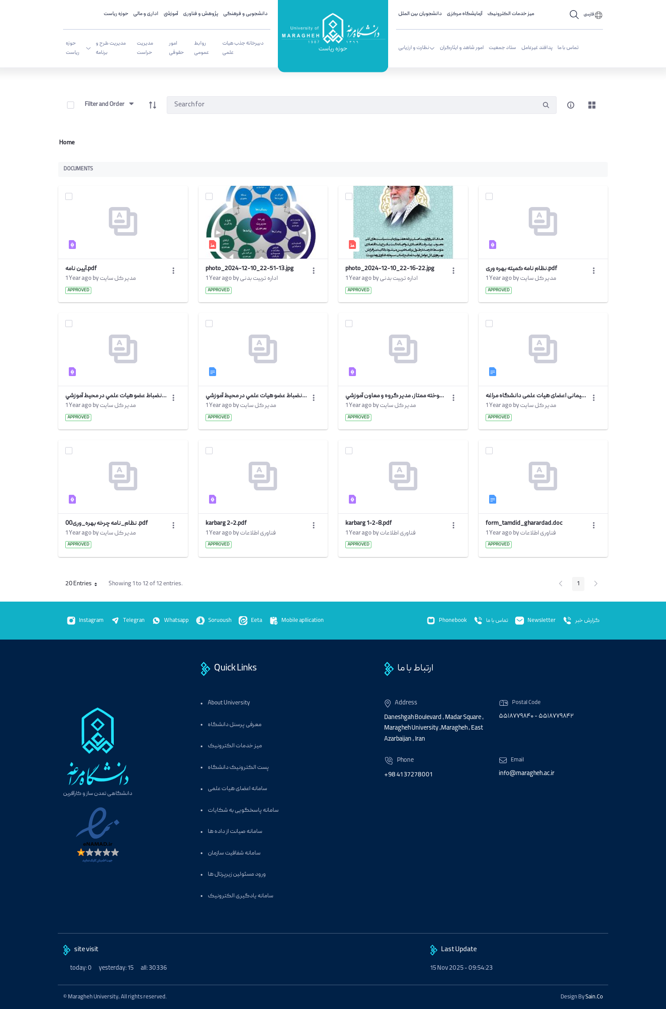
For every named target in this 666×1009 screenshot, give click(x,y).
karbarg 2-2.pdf (226, 523)
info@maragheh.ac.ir (526, 773)
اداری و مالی (145, 14)
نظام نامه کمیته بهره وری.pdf (521, 268)
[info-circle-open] (571, 105)
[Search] (351, 105)
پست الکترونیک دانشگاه (238, 768)
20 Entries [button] (84, 585)
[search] (546, 105)
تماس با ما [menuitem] (568, 48)
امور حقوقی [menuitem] (176, 48)
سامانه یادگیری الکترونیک (240, 896)
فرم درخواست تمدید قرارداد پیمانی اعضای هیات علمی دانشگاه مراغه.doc (536, 396)
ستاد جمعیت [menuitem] (502, 48)
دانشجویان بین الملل (420, 14)
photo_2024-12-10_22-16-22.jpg (389, 268)
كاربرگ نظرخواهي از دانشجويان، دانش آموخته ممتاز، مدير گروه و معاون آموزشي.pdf (396, 396)
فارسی (589, 14)
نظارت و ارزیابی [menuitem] (416, 48)
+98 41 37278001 (408, 775)
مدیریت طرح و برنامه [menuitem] (111, 48)
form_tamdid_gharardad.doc (524, 523)
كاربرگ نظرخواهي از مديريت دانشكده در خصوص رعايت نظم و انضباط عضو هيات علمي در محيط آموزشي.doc (256, 396)
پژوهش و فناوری (200, 14)
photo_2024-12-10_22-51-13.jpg (250, 268)
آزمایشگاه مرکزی (465, 14)
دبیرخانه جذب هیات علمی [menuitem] (243, 48)
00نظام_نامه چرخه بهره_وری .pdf (106, 523)
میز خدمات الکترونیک (510, 14)
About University (229, 703)
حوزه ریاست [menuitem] (78, 48)
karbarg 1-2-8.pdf (368, 523)
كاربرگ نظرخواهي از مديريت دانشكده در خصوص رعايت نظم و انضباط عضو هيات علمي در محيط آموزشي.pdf (116, 396)
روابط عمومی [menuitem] (201, 48)
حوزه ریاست (333, 49)
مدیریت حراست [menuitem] (145, 48)
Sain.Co (594, 997)
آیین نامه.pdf (81, 268)
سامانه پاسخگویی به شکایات (243, 810)
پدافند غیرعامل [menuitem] (537, 48)
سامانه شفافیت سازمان (234, 853)
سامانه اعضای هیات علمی (237, 789)
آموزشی (171, 14)
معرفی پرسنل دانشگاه (235, 725)
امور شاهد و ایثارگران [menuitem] (462, 48)
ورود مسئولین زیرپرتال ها (237, 874)
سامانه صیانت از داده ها (235, 832)
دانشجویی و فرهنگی (245, 14)
